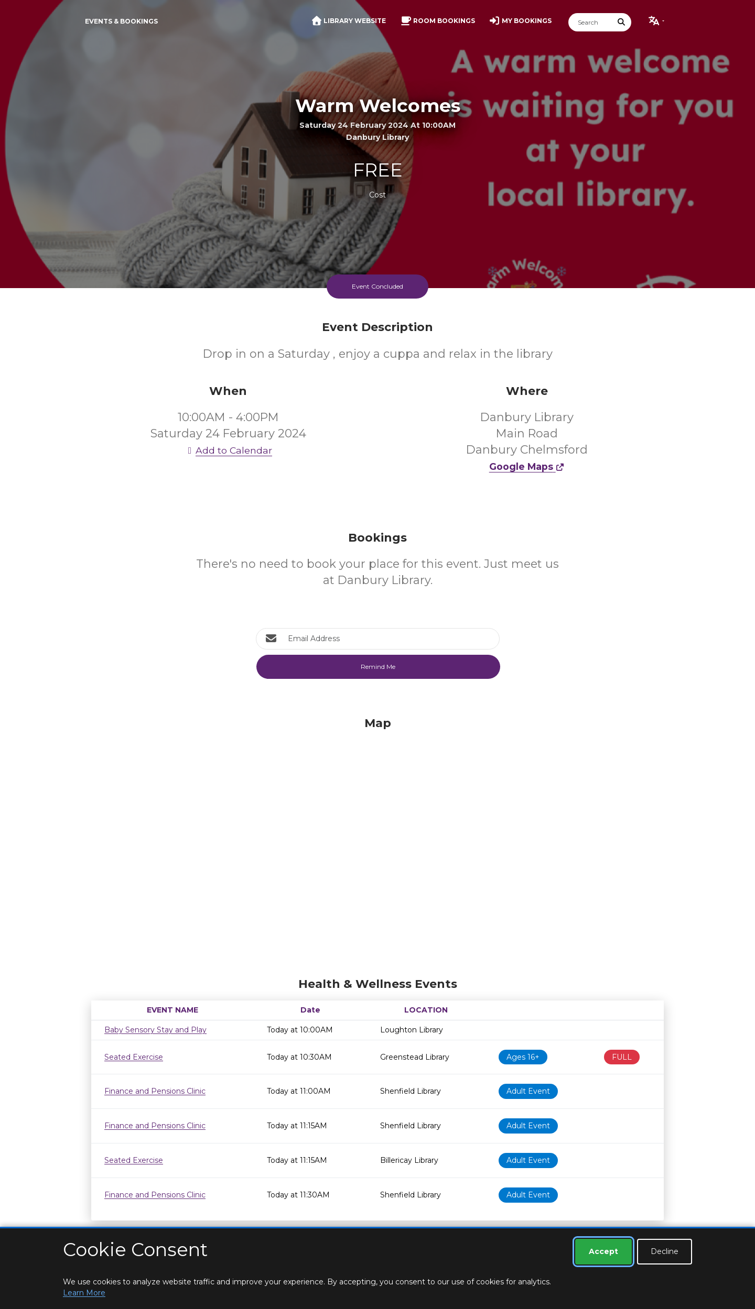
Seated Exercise (133, 1057)
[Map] (377, 844)
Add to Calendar (228, 450)
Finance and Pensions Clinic (155, 1091)
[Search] (590, 22)
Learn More (84, 1292)
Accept (603, 1251)
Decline (664, 1251)
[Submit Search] (622, 22)
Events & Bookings (121, 21)
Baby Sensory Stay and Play (155, 1030)
